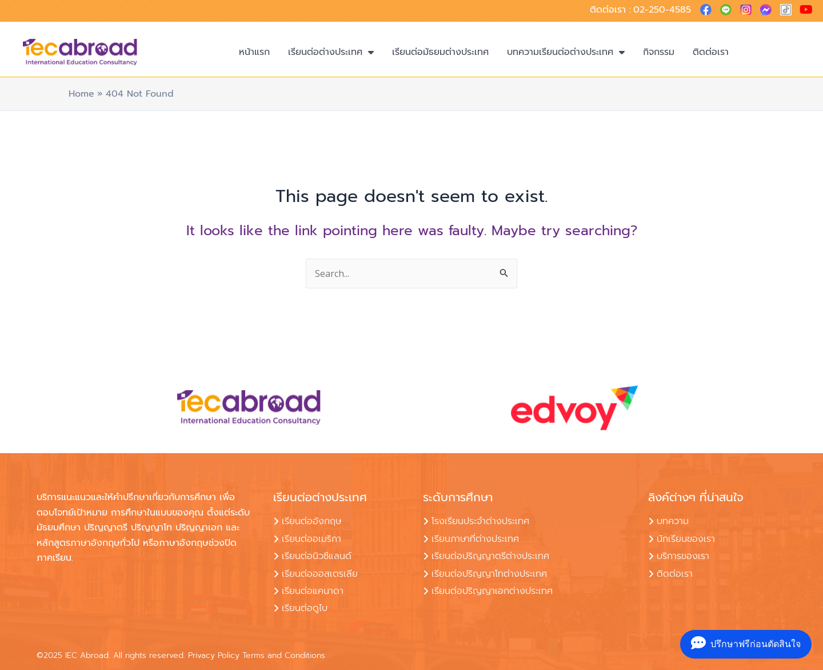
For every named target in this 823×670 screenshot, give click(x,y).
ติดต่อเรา (711, 52)
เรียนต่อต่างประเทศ (331, 52)
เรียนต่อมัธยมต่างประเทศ (440, 52)
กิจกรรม (658, 52)
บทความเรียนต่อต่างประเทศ (566, 52)
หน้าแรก (254, 52)
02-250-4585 (662, 10)
